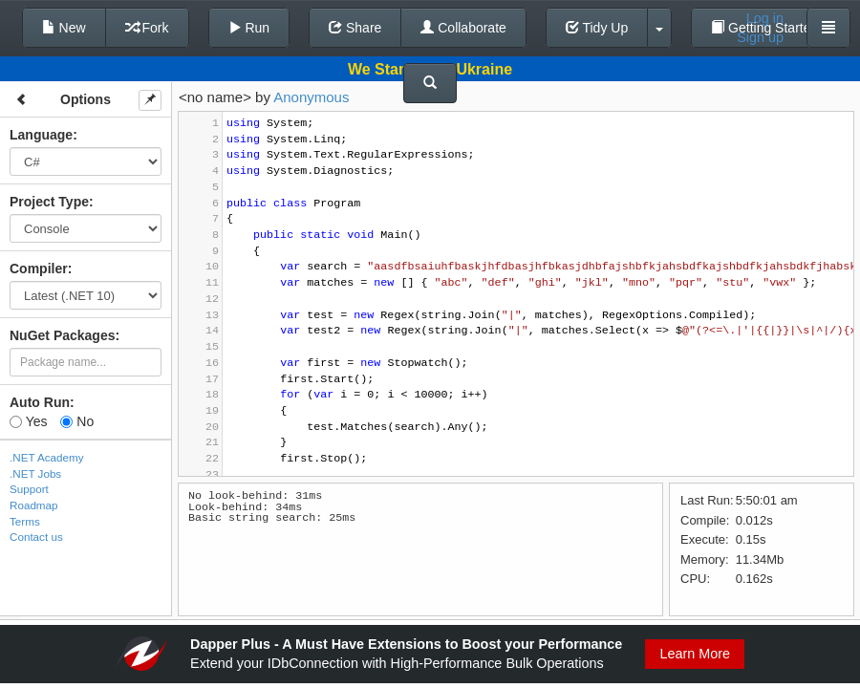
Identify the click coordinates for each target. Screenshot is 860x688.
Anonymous (311, 97)
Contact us (36, 536)
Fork (147, 27)
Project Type (49, 201)
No (77, 421)
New (64, 27)
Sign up (760, 37)
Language (41, 134)
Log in (765, 18)
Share (355, 27)
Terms (25, 521)
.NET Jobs (35, 473)
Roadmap (34, 505)
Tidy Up (597, 27)
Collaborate (463, 27)
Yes (28, 421)
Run (249, 27)
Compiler (39, 268)
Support (29, 489)
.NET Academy (47, 457)
